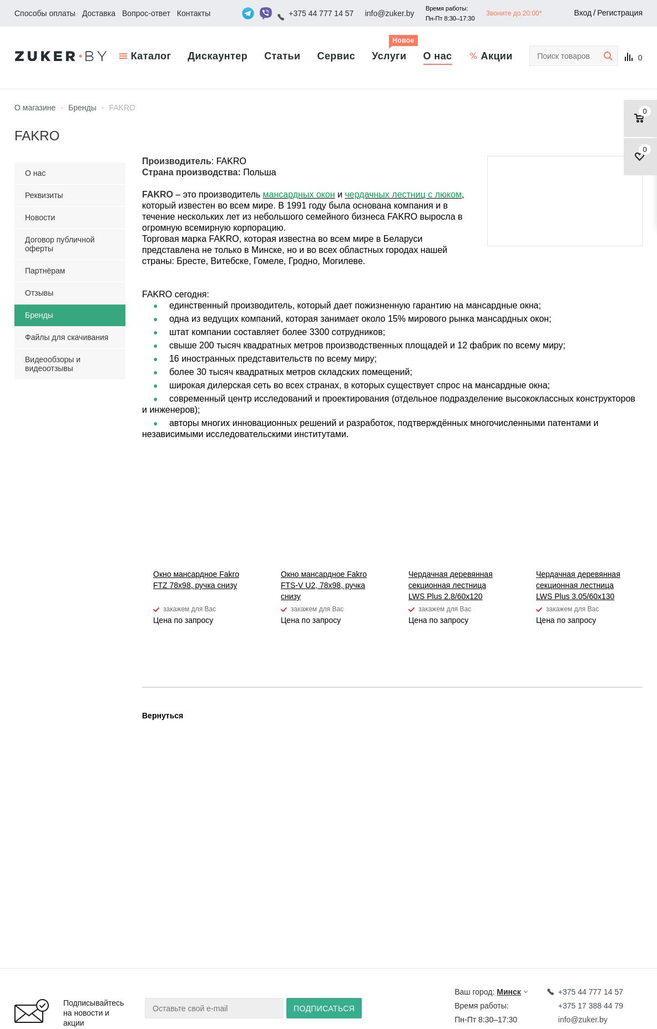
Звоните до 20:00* (514, 13)
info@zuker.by (390, 13)
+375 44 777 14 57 (321, 13)
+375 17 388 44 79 (590, 1005)
